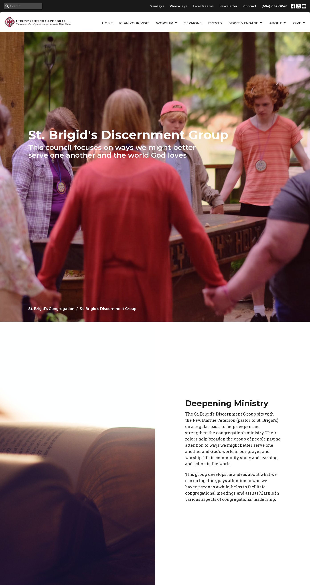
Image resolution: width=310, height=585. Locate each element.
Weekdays (178, 6)
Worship (167, 23)
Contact (249, 6)
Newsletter (228, 6)
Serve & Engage (246, 23)
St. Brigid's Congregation (51, 309)
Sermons (193, 23)
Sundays (157, 6)
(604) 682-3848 (274, 6)
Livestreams (203, 6)
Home (107, 23)
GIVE (299, 23)
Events (215, 23)
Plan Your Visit (134, 23)
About (277, 23)
